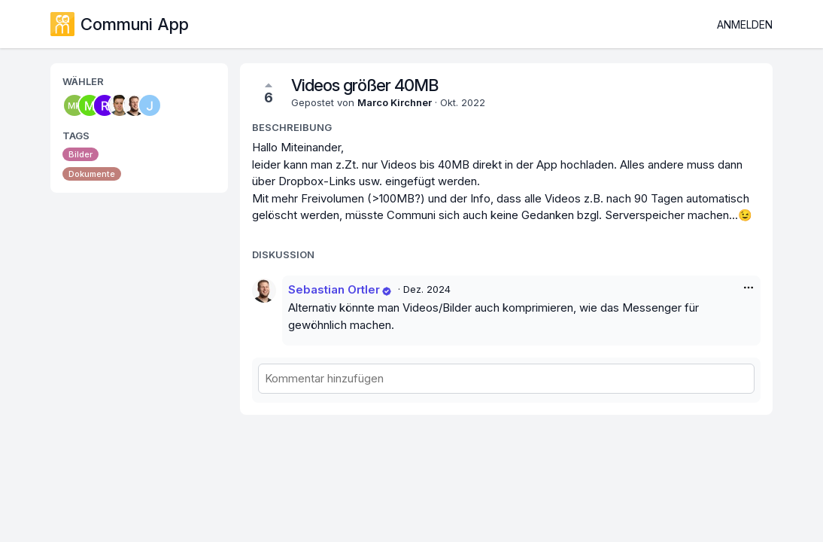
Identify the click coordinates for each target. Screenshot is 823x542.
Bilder (80, 154)
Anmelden (745, 24)
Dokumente (91, 174)
